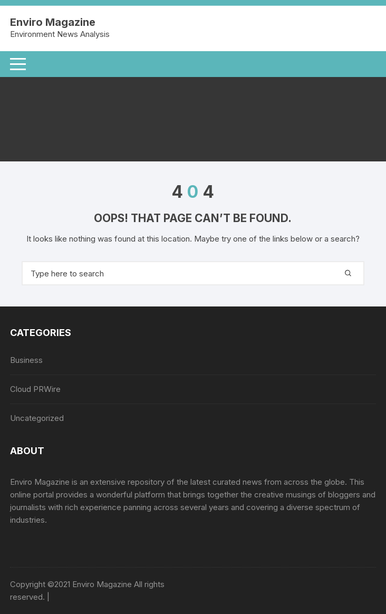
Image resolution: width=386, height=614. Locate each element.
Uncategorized (37, 418)
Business (26, 360)
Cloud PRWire (35, 389)
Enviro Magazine (52, 22)
